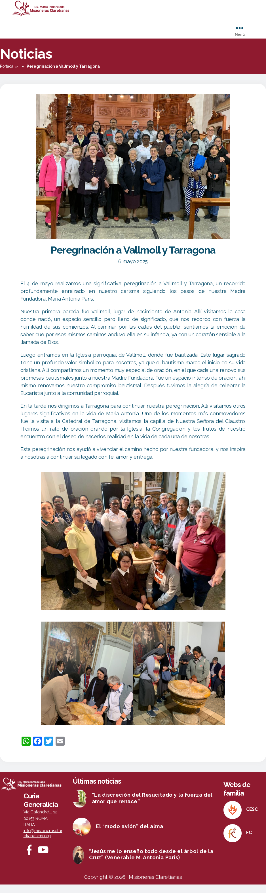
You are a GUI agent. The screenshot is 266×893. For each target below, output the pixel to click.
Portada (6, 75)
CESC (252, 817)
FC (249, 841)
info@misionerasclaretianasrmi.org (43, 842)
